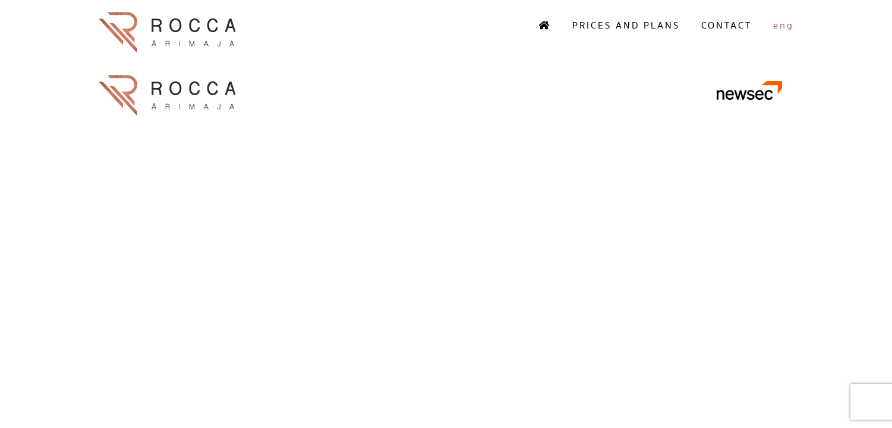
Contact (726, 26)
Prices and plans (626, 26)
